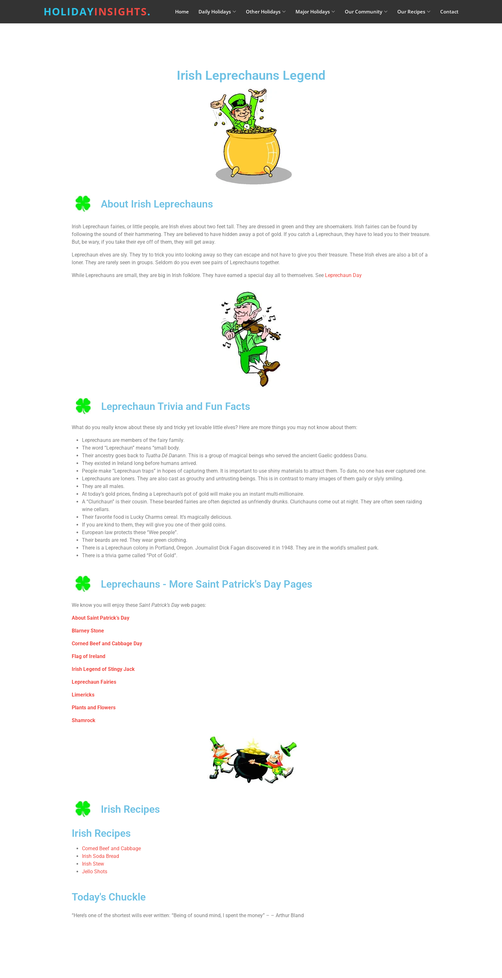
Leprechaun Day (343, 275)
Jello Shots (94, 871)
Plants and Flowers (94, 708)
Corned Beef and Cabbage (111, 848)
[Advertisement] (267, 40)
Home (182, 11)
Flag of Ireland (88, 656)
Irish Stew (93, 864)
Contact (449, 11)
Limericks (83, 695)
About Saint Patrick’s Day (100, 618)
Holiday (97, 11)
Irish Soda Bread (100, 856)
